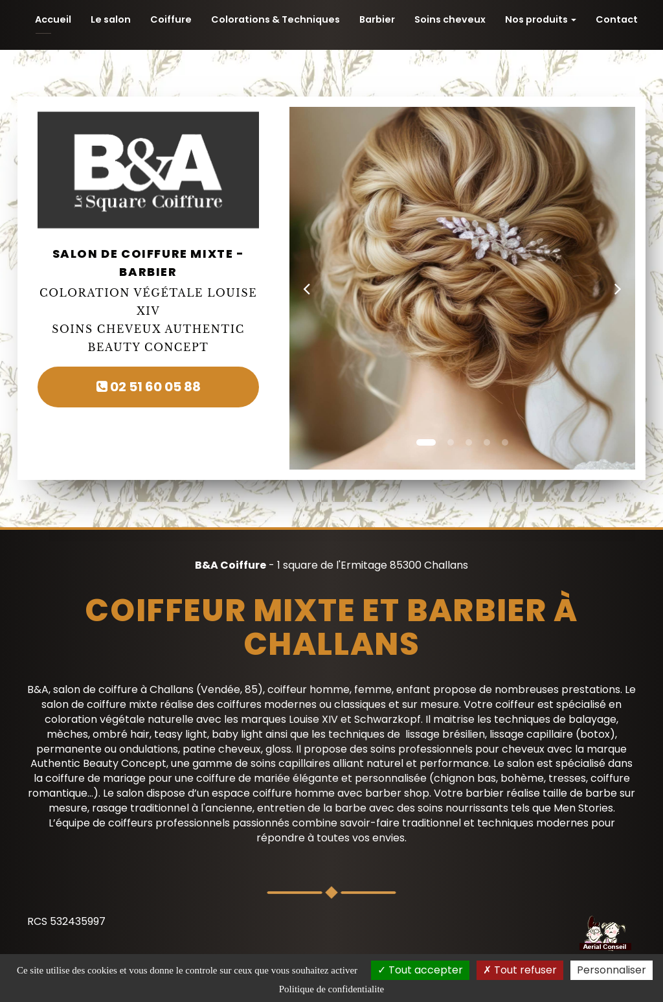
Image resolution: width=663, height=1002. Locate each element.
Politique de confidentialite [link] (331, 989)
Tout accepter (420, 969)
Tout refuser (520, 969)
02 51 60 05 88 (148, 387)
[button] (306, 288)
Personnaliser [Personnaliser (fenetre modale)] (611, 969)
